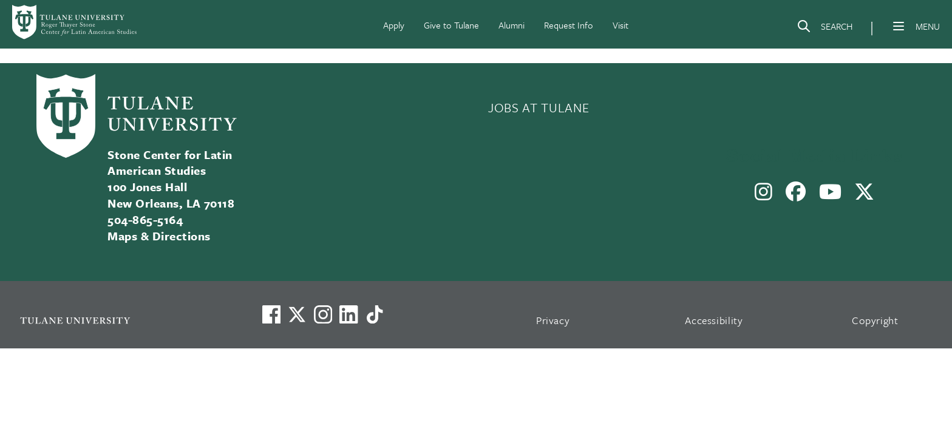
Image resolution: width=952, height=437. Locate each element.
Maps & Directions (158, 236)
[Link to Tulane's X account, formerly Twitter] (297, 314)
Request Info (568, 25)
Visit (620, 25)
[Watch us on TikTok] (374, 314)
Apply (393, 25)
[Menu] (898, 26)
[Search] (824, 28)
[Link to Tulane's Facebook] (323, 314)
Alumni (511, 25)
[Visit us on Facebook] (271, 314)
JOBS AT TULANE (538, 107)
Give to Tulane (451, 25)
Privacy (553, 320)
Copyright (875, 320)
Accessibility (714, 320)
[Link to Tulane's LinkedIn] (348, 314)
